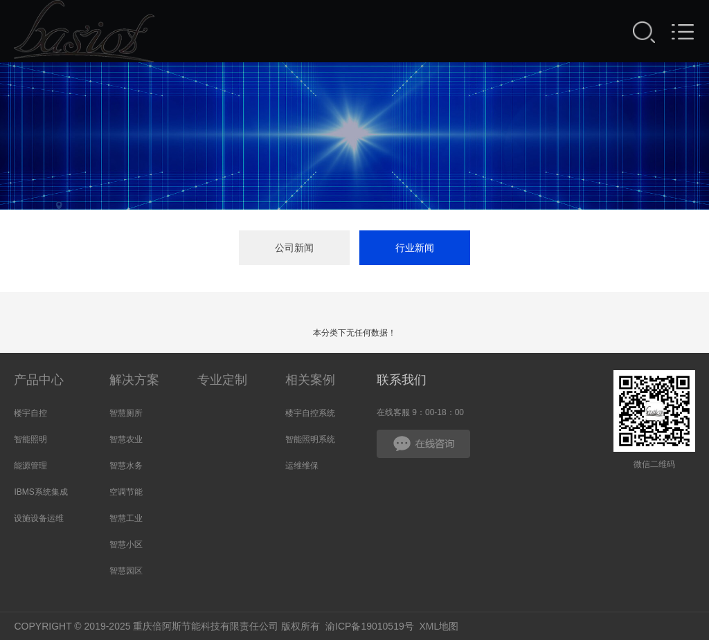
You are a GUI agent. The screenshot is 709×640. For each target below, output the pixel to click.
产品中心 (39, 380)
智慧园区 (126, 571)
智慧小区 (126, 544)
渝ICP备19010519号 (369, 626)
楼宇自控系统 (310, 413)
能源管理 (30, 465)
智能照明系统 (310, 439)
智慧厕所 (126, 413)
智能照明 (30, 439)
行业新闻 (414, 247)
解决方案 (134, 380)
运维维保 (301, 465)
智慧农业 (126, 439)
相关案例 (310, 380)
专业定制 (222, 380)
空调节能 (126, 492)
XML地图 (439, 626)
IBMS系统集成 (40, 492)
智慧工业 (126, 518)
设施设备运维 (39, 518)
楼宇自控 (30, 413)
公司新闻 (294, 247)
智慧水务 (126, 465)
